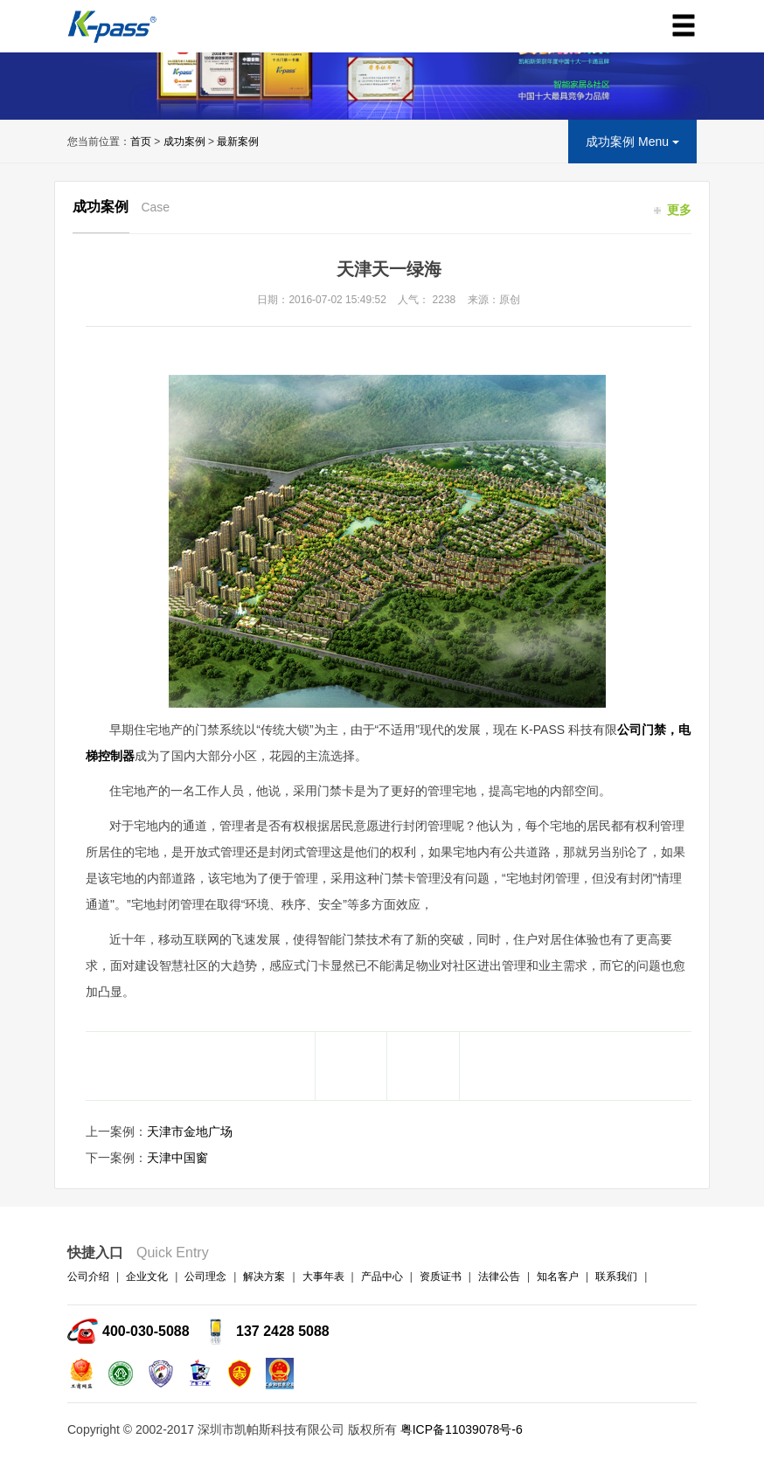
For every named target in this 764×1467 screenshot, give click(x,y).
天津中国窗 (177, 1158)
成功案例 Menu (632, 142)
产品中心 (382, 1276)
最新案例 (238, 141)
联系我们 (616, 1276)
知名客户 (558, 1276)
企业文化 (147, 1276)
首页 (140, 141)
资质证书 (441, 1276)
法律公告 (499, 1276)
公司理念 (205, 1276)
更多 (672, 210)
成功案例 (184, 141)
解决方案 (264, 1276)
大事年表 (323, 1276)
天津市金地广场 (190, 1131)
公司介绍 (88, 1276)
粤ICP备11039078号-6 (461, 1429)
